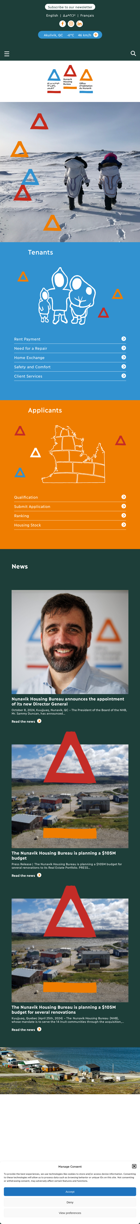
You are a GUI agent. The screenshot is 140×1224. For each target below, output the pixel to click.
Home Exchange (70, 357)
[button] (134, 1166)
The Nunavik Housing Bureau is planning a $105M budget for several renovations (64, 1009)
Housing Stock (70, 525)
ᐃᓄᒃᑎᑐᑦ (69, 15)
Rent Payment (70, 339)
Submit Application (70, 506)
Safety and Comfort (70, 366)
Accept (70, 1191)
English (52, 15)
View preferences (70, 1213)
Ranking (70, 515)
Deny (70, 1202)
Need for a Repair (70, 348)
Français (87, 15)
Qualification (70, 497)
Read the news (26, 721)
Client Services (70, 376)
